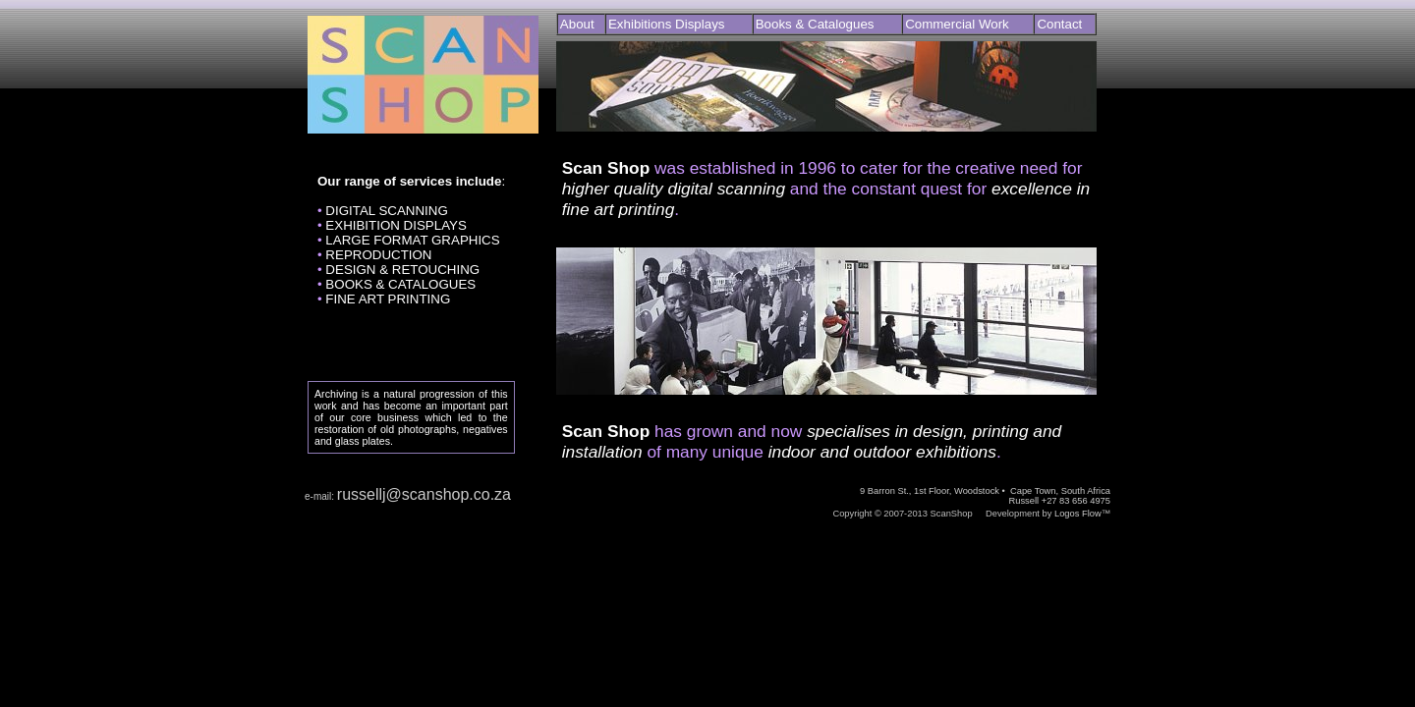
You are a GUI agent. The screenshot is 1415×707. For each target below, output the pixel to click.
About (577, 24)
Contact (1059, 24)
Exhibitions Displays (666, 24)
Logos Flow (1078, 513)
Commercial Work (957, 24)
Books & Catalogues (815, 24)
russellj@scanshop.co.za (424, 494)
